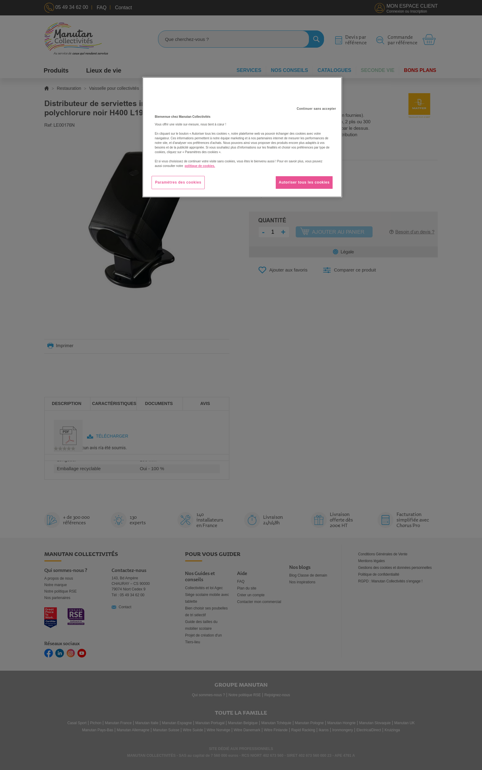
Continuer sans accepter (316, 108)
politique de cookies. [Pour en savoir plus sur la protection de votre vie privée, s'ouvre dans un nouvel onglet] (200, 166)
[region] (242, 137)
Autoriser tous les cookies (304, 182)
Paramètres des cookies (178, 182)
